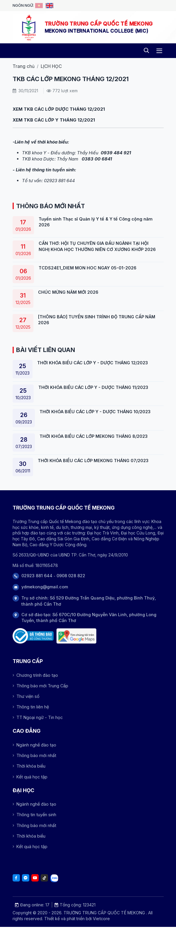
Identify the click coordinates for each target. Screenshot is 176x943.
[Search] (146, 51)
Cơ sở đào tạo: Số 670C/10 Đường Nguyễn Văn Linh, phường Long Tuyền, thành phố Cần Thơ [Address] (88, 617)
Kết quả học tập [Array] (30, 776)
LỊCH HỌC (51, 66)
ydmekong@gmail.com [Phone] (44, 586)
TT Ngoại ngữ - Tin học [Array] (38, 717)
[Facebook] (16, 878)
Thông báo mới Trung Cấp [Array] (40, 685)
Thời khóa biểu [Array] (29, 765)
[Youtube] (35, 878)
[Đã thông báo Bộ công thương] (33, 636)
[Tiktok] (44, 878)
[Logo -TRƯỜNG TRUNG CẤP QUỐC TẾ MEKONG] (29, 27)
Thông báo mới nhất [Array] (34, 755)
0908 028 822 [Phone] (71, 575)
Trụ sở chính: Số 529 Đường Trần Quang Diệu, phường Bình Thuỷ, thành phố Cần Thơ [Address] (88, 600)
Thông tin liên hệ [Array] (31, 706)
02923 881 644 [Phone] (36, 575)
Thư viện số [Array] (26, 696)
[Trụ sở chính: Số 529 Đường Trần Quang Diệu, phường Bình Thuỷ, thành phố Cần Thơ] (76, 636)
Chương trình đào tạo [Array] (35, 675)
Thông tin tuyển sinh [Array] (34, 814)
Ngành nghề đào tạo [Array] (34, 744)
